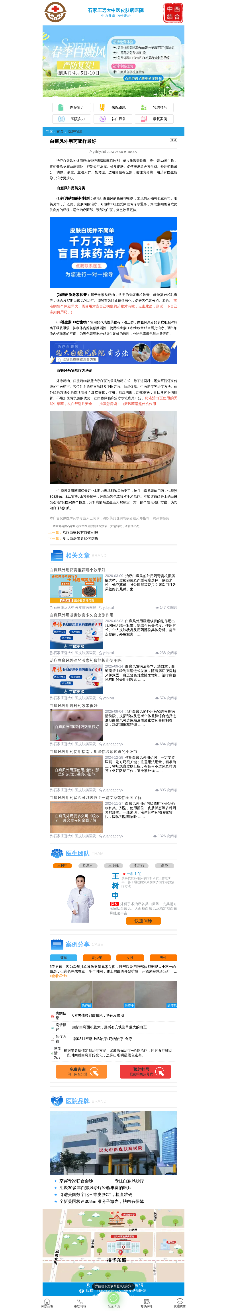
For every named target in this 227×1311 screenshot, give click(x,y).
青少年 (97, 958)
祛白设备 (119, 119)
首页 (60, 131)
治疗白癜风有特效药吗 (80, 532)
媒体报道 (75, 131)
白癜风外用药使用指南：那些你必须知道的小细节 (93, 751)
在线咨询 (113, 1300)
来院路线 (119, 107)
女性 (130, 958)
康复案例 (160, 119)
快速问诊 (143, 920)
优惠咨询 (180, 1303)
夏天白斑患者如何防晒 (80, 538)
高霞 (164, 865)
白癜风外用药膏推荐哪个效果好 (78, 570)
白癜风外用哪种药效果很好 (74, 705)
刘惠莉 (88, 865)
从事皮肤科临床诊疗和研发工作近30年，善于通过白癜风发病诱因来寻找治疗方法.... (147, 882)
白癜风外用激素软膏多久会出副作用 (82, 615)
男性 (163, 958)
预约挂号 (160, 107)
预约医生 (147, 1303)
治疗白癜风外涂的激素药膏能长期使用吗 (85, 660)
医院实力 (78, 119)
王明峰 (113, 865)
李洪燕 (139, 865)
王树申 (62, 865)
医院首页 (47, 1303)
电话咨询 (80, 1303)
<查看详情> (59, 976)
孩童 (63, 958)
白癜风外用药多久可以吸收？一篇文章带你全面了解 (95, 797)
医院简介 (77, 107)
